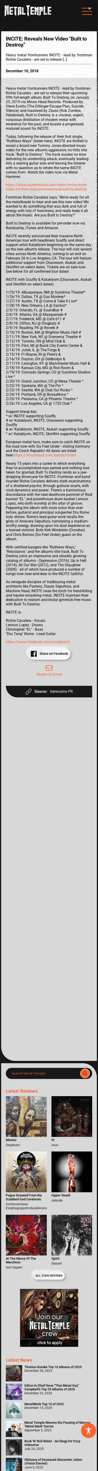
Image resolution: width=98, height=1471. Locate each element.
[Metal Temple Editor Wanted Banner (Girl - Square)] (49, 1345)
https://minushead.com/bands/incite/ (45, 455)
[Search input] (44, 1073)
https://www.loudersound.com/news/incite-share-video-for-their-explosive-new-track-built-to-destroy (46, 187)
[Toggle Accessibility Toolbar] (89, 1431)
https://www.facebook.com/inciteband (37, 642)
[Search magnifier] (85, 1073)
